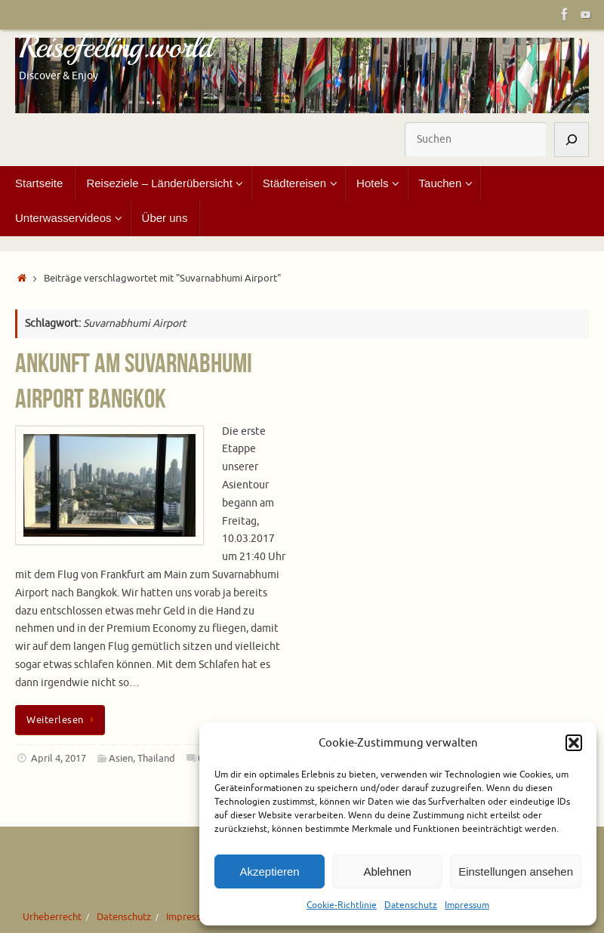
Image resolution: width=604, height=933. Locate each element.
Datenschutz (410, 905)
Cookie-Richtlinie (342, 905)
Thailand (156, 759)
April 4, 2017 (58, 759)
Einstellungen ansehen (515, 871)
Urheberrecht (52, 917)
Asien (121, 759)
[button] (573, 742)
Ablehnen (387, 871)
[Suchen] (571, 139)
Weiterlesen (62, 720)
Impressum (467, 905)
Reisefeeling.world (115, 47)
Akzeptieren (269, 871)
